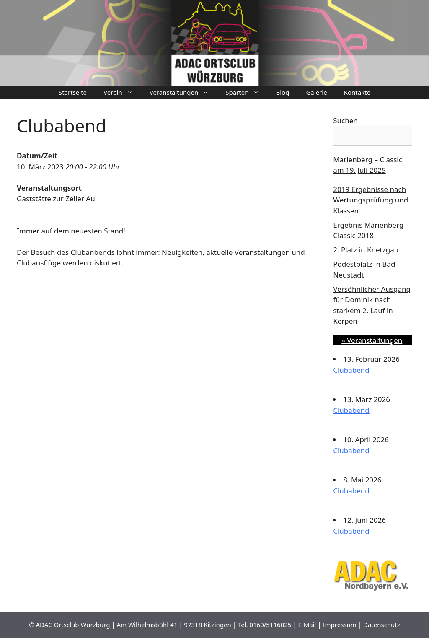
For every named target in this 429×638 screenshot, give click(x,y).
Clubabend (351, 370)
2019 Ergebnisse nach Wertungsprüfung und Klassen (370, 199)
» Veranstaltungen (371, 340)
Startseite (73, 92)
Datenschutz (381, 624)
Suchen (345, 120)
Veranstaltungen (183, 92)
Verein (122, 92)
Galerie (316, 92)
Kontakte (357, 92)
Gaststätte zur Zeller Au (56, 198)
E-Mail (307, 624)
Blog (282, 92)
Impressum (340, 624)
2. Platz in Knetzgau (365, 249)
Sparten (246, 92)
